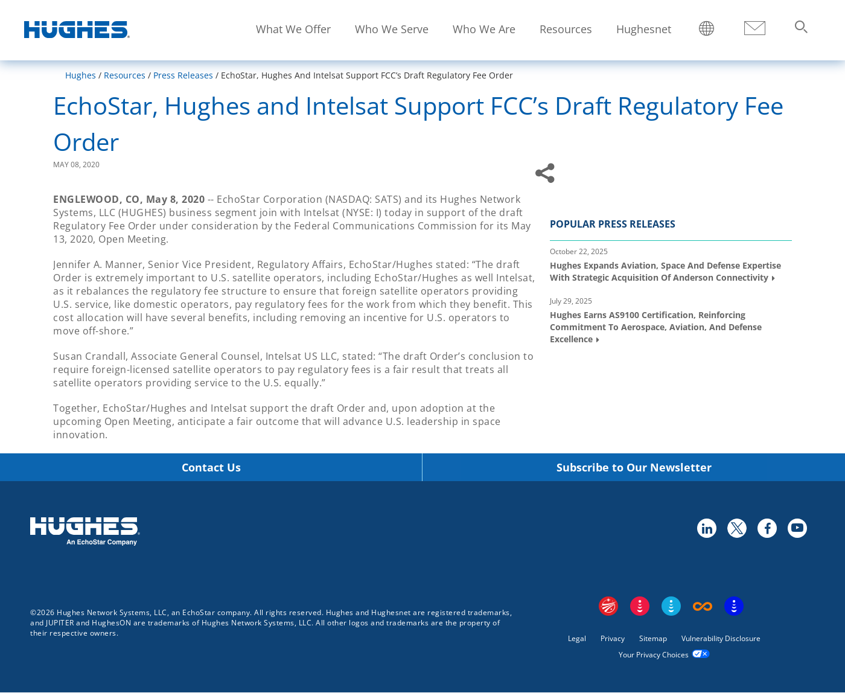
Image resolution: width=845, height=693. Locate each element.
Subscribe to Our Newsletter (634, 467)
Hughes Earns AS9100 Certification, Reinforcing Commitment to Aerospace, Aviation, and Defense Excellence (656, 326)
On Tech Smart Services (734, 606)
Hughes (80, 75)
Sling (671, 606)
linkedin (706, 528)
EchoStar (608, 606)
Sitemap (653, 638)
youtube (797, 528)
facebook (766, 528)
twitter (736, 528)
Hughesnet (643, 29)
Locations (706, 29)
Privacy (613, 638)
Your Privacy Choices (654, 655)
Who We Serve (392, 29)
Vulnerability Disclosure (720, 638)
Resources (566, 29)
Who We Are (484, 29)
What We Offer (293, 29)
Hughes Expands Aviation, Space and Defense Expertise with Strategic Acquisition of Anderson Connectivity (665, 271)
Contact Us (211, 467)
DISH (639, 606)
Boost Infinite (702, 606)
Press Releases (183, 75)
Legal (577, 638)
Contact (754, 29)
